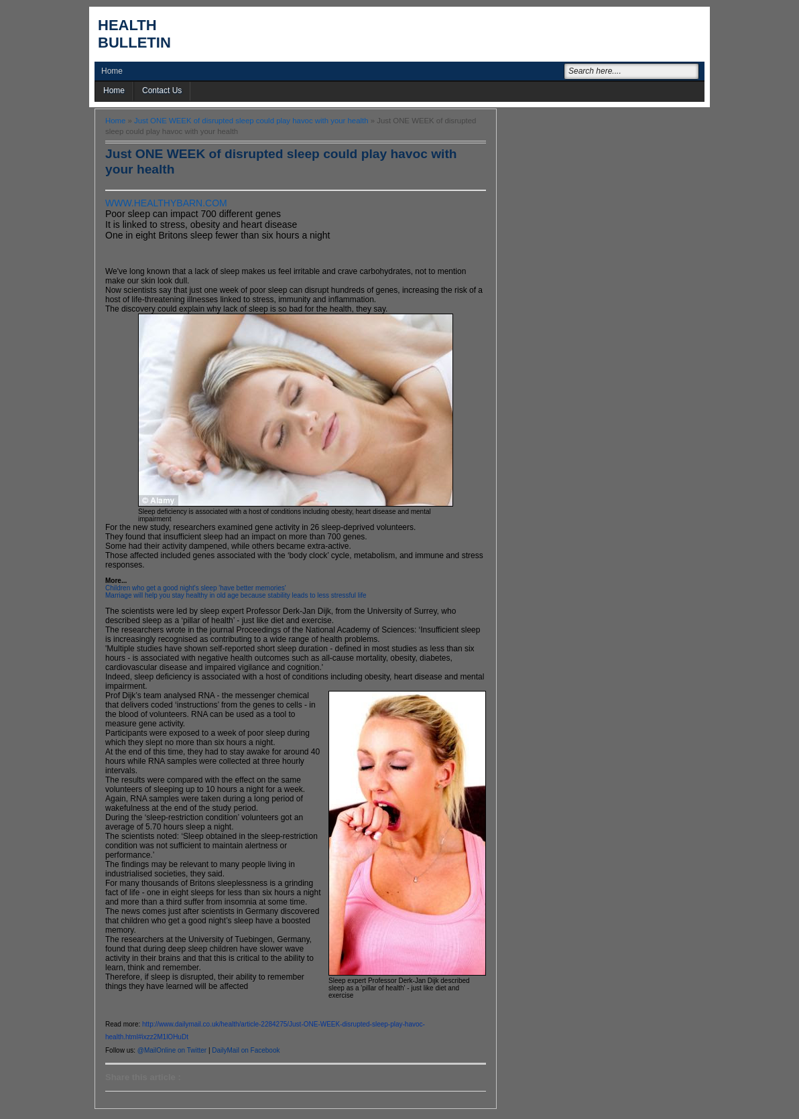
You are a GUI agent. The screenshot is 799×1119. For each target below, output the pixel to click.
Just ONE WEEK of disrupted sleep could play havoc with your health (251, 121)
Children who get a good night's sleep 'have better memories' (195, 588)
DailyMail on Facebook (246, 1050)
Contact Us (162, 90)
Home (112, 71)
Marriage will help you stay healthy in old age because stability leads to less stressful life (236, 595)
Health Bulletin (134, 34)
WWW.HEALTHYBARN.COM (166, 203)
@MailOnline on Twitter (171, 1050)
